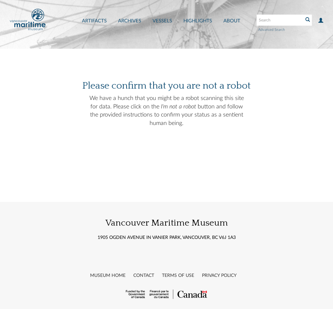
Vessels (162, 21)
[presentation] (176, 148)
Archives (129, 21)
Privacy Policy (219, 275)
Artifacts (94, 21)
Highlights (197, 21)
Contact (143, 275)
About (231, 21)
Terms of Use (178, 275)
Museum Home (108, 275)
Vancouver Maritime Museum (166, 223)
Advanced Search (271, 29)
